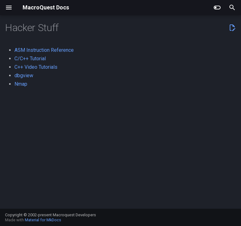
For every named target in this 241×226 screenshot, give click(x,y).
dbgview (23, 75)
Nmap (20, 84)
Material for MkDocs (43, 220)
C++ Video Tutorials (35, 67)
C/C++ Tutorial (30, 59)
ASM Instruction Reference (44, 50)
